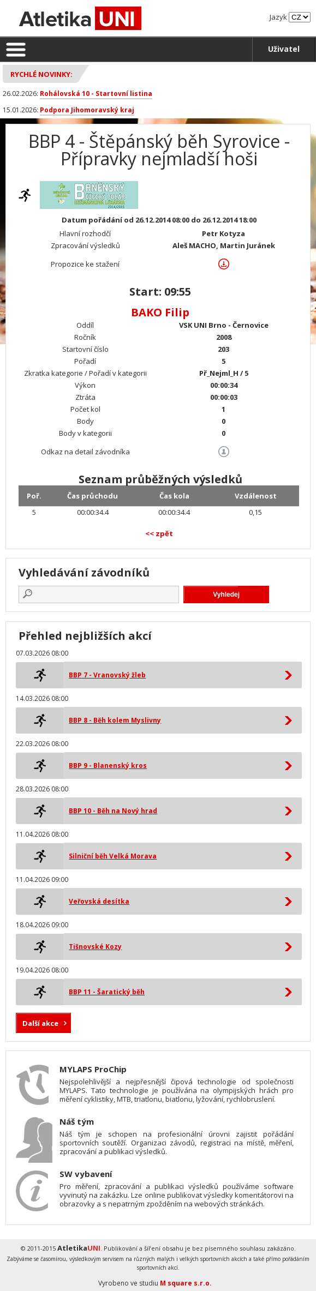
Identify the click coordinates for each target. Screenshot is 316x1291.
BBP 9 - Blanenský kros (108, 765)
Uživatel (284, 49)
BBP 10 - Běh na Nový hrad (113, 810)
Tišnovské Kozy (95, 946)
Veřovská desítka (99, 901)
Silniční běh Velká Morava (113, 856)
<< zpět (159, 533)
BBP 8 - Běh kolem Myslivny (115, 720)
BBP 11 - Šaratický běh (107, 991)
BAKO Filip (160, 312)
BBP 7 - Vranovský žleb (107, 675)
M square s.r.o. (186, 1283)
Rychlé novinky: (41, 74)
